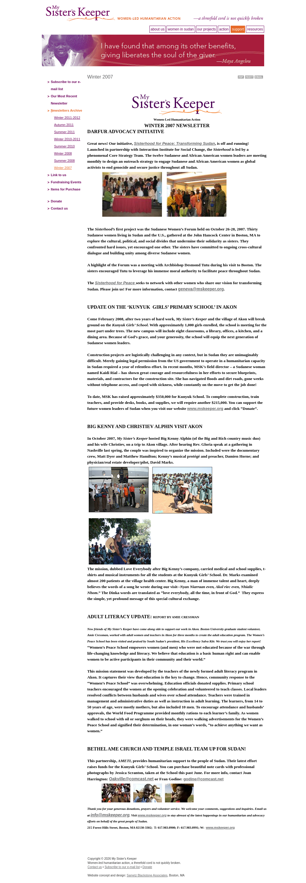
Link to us (58, 175)
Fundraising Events (66, 182)
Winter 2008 (63, 153)
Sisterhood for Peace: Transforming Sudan (174, 143)
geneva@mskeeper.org (201, 289)
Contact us (59, 208)
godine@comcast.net (203, 779)
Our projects (206, 29)
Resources (255, 29)
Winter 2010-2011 (67, 139)
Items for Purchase (65, 189)
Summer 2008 (64, 160)
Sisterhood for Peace (115, 283)
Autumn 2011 (64, 125)
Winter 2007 (63, 168)
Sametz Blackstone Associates (147, 875)
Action (224, 29)
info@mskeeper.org (110, 815)
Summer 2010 (64, 146)
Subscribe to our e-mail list (122, 867)
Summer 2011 (64, 132)
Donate (56, 201)
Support (238, 29)
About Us (157, 29)
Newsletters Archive (66, 110)
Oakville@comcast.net (131, 778)
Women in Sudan (181, 29)
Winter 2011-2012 (67, 117)
